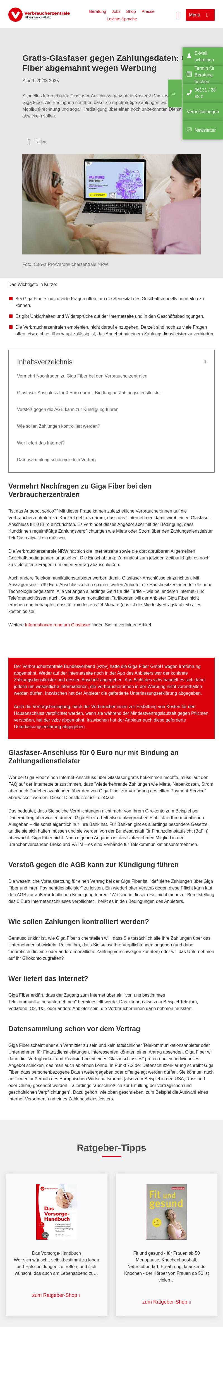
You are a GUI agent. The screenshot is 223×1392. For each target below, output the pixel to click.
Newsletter (205, 130)
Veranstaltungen (203, 111)
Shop (131, 11)
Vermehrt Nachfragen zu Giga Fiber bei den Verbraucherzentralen (82, 376)
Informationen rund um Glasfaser (57, 624)
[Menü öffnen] (200, 15)
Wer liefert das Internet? (40, 443)
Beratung (97, 11)
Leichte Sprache (122, 18)
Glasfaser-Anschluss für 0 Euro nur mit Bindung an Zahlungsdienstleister (89, 392)
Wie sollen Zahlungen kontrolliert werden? (58, 426)
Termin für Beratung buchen (204, 75)
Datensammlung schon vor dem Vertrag (56, 459)
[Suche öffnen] (178, 14)
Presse (148, 11)
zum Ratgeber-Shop (54, 1295)
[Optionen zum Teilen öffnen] (36, 141)
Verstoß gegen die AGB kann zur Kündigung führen (68, 409)
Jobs (116, 11)
